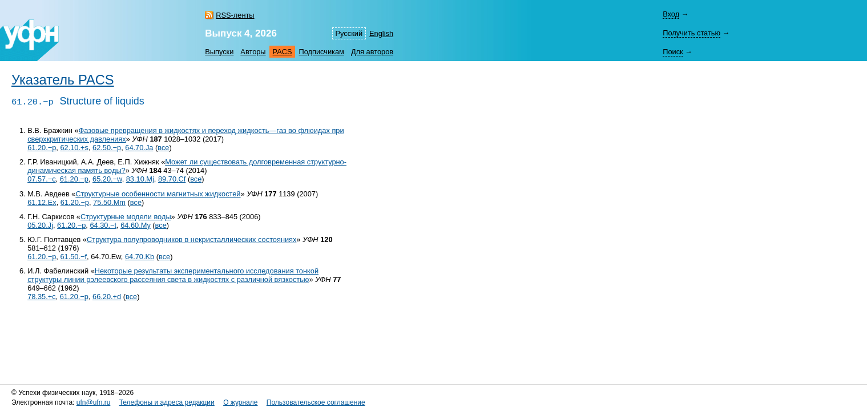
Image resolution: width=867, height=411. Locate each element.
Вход (671, 14)
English (381, 33)
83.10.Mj (140, 179)
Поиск (673, 51)
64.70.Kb (139, 256)
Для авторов (372, 51)
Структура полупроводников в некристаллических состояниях (191, 239)
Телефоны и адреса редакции (167, 402)
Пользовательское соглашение (316, 402)
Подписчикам (321, 51)
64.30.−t (103, 225)
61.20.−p (41, 147)
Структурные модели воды (125, 216)
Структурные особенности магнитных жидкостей (157, 194)
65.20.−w (107, 179)
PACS (282, 51)
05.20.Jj (40, 225)
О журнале (240, 402)
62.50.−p (106, 147)
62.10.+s (74, 147)
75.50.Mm (109, 202)
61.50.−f (73, 256)
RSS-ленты (235, 15)
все (163, 147)
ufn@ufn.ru (93, 402)
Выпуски (219, 51)
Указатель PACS (62, 79)
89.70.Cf (172, 179)
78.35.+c (41, 296)
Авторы (252, 51)
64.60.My (135, 225)
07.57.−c (41, 179)
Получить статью (691, 33)
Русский (349, 33)
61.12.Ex (42, 202)
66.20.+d (106, 296)
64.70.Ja (139, 147)
